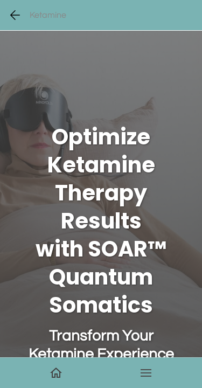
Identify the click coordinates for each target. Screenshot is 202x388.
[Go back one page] (15, 15)
